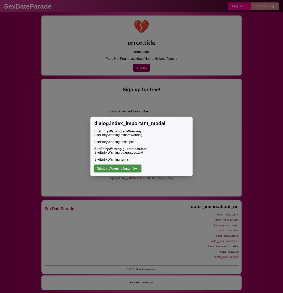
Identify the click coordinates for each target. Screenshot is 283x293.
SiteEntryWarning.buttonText (117, 168)
